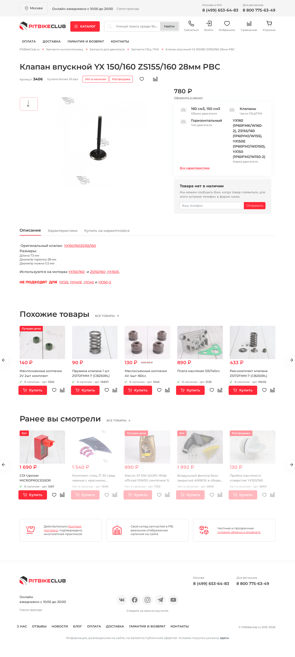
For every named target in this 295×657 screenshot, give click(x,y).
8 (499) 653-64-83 (220, 10)
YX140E (77, 283)
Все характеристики (194, 168)
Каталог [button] (85, 27)
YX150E (115, 273)
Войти (208, 27)
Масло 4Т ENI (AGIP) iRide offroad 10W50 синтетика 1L (146, 481)
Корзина (269, 27)
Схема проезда (128, 8)
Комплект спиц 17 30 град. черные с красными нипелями (94, 481)
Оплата (29, 43)
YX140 (90, 283)
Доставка (52, 43)
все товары (109, 316)
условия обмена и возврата (238, 533)
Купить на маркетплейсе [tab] (124, 231)
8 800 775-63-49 (259, 10)
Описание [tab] (32, 231)
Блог (80, 627)
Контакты (120, 43)
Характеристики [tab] (70, 231)
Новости (63, 627)
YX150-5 (107, 283)
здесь (224, 645)
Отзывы (42, 627)
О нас (25, 627)
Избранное (227, 27)
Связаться (191, 27)
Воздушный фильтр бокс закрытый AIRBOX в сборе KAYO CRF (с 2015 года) (199, 481)
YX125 (64, 283)
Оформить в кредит (188, 98)
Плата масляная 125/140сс (199, 372)
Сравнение (249, 27)
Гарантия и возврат (86, 43)
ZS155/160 (89, 247)
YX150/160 (72, 247)
